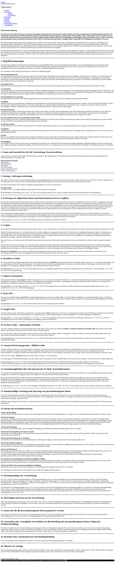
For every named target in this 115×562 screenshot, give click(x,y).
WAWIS (3, 2)
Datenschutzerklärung (10, 23)
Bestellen (7, 18)
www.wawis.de (10, 170)
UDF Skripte (12, 15)
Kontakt (6, 20)
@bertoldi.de (14, 169)
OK (66, 560)
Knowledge (7, 12)
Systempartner (8, 25)
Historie (10, 13)
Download (7, 17)
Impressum (7, 22)
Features (6, 10)
